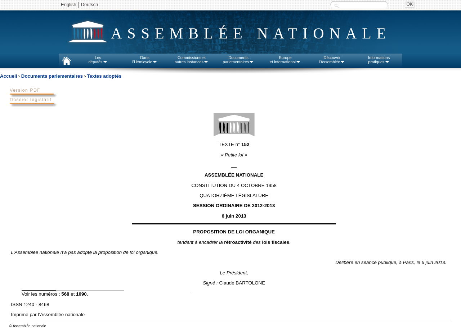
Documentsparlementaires (238, 59)
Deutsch (89, 4)
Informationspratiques (379, 59)
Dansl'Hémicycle (144, 59)
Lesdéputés (97, 59)
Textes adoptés (104, 76)
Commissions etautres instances (192, 59)
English (68, 4)
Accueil (8, 76)
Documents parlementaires (52, 76)
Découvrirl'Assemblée (332, 59)
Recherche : (337, 5)
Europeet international (285, 59)
